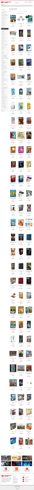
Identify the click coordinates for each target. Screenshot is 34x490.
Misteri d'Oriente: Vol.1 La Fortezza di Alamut (21, 213)
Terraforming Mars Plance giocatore (13, 300)
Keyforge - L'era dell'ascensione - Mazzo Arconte (29, 81)
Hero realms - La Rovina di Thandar (13, 358)
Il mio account (25, 2)
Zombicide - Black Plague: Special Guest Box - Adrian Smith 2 (29, 373)
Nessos (13, 212)
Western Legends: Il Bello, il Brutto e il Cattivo (21, 227)
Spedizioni (14, 477)
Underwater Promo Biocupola (29, 23)
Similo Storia (13, 52)
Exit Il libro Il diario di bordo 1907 (29, 285)
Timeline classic (29, 110)
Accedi (32, 2)
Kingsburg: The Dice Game (29, 358)
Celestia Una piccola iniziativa (21, 110)
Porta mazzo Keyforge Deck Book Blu (29, 242)
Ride (21, 387)
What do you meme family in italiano (13, 402)
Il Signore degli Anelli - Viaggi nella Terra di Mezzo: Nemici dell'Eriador (29, 271)
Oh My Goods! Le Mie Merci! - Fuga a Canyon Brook (13, 198)
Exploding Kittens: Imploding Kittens (21, 242)
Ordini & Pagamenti (15, 478)
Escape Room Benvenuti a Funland (29, 140)
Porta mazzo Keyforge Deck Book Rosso (21, 285)
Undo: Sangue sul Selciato (21, 183)
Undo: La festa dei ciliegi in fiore (13, 183)
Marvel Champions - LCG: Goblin (21, 358)
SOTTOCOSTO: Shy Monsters (13, 285)
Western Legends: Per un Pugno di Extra (29, 431)
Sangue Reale (29, 183)
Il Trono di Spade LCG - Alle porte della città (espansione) (13, 242)
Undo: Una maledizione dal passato (29, 154)
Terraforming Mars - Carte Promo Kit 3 (21, 81)
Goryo (13, 445)
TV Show (13, 343)
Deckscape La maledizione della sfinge (13, 154)
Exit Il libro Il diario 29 (28, 256)
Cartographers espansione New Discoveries (13, 140)
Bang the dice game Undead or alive (13, 271)
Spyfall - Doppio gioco (13, 416)
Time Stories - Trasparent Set (29, 387)
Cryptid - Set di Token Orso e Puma (13, 23)
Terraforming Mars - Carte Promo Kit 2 (21, 23)
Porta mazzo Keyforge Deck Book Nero (21, 271)
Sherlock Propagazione (21, 52)
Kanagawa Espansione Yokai (13, 125)
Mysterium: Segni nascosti (21, 343)
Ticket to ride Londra (13, 387)
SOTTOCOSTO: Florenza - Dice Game (29, 416)
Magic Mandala (29, 227)
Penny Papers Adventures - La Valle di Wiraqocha (13, 314)
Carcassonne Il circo (29, 343)
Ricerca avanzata (17, 2)
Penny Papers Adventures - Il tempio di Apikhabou (13, 329)
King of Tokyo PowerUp (29, 314)
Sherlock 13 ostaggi (13, 81)
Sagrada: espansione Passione (13, 372)
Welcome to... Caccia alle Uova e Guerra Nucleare (21, 140)
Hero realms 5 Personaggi (29, 125)
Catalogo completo (15, 481)
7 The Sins (21, 256)
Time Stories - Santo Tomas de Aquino (13, 111)
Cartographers (21, 416)
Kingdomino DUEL (13, 227)
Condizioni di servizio (15, 479)
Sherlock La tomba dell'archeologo (21, 67)
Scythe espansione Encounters (21, 372)
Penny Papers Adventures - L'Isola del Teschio (21, 314)
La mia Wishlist (29, 2)
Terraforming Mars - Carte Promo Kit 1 (13, 38)
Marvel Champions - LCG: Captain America (29, 213)
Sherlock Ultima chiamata (29, 52)
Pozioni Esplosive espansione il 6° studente (21, 446)
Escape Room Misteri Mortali (21, 125)
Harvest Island (29, 445)
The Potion (13, 256)
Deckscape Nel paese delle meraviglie (21, 154)
